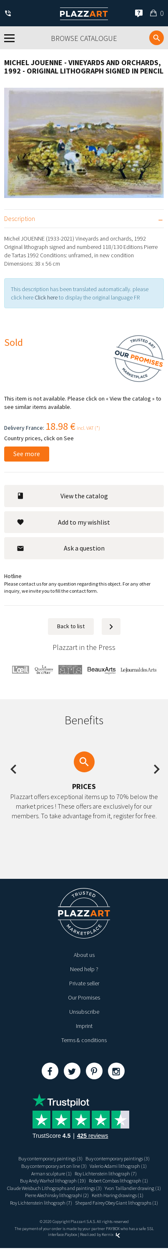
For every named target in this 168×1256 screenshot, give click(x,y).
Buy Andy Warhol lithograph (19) (53, 1180)
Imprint (84, 1026)
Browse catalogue (84, 38)
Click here (46, 297)
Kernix (111, 1234)
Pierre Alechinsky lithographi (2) (57, 1195)
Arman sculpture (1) (51, 1173)
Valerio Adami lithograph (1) (118, 1166)
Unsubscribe (84, 1011)
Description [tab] (19, 218)
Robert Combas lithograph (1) (118, 1180)
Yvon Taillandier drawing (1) (133, 1188)
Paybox (71, 1234)
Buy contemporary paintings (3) (50, 1158)
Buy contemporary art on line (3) (54, 1166)
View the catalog (62, 496)
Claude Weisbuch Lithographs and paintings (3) (54, 1188)
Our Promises (84, 997)
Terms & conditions (84, 1040)
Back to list (71, 626)
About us (84, 955)
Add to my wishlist (63, 522)
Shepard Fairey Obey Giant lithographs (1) (116, 1203)
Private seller (84, 983)
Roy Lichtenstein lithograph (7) (106, 1173)
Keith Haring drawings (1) (117, 1195)
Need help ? (84, 969)
